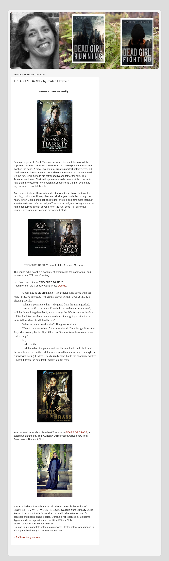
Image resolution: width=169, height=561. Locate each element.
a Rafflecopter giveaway (27, 537)
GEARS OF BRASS (76, 432)
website (62, 285)
